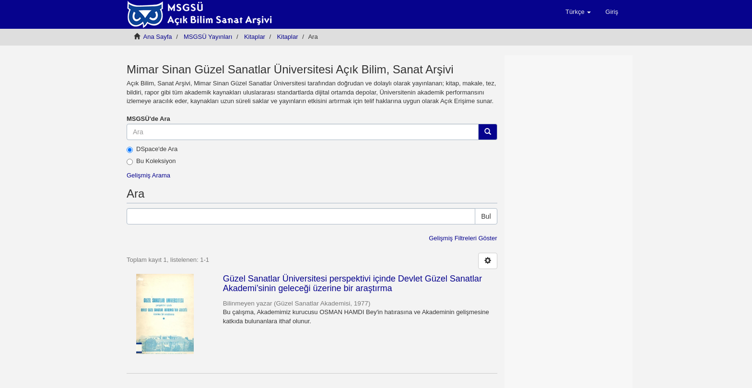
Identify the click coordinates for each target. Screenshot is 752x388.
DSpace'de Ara (152, 149)
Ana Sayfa (157, 36)
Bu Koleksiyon (151, 161)
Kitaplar (254, 36)
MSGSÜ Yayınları (208, 36)
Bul (486, 216)
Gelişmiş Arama (148, 175)
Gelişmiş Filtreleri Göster (463, 238)
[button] (578, 12)
